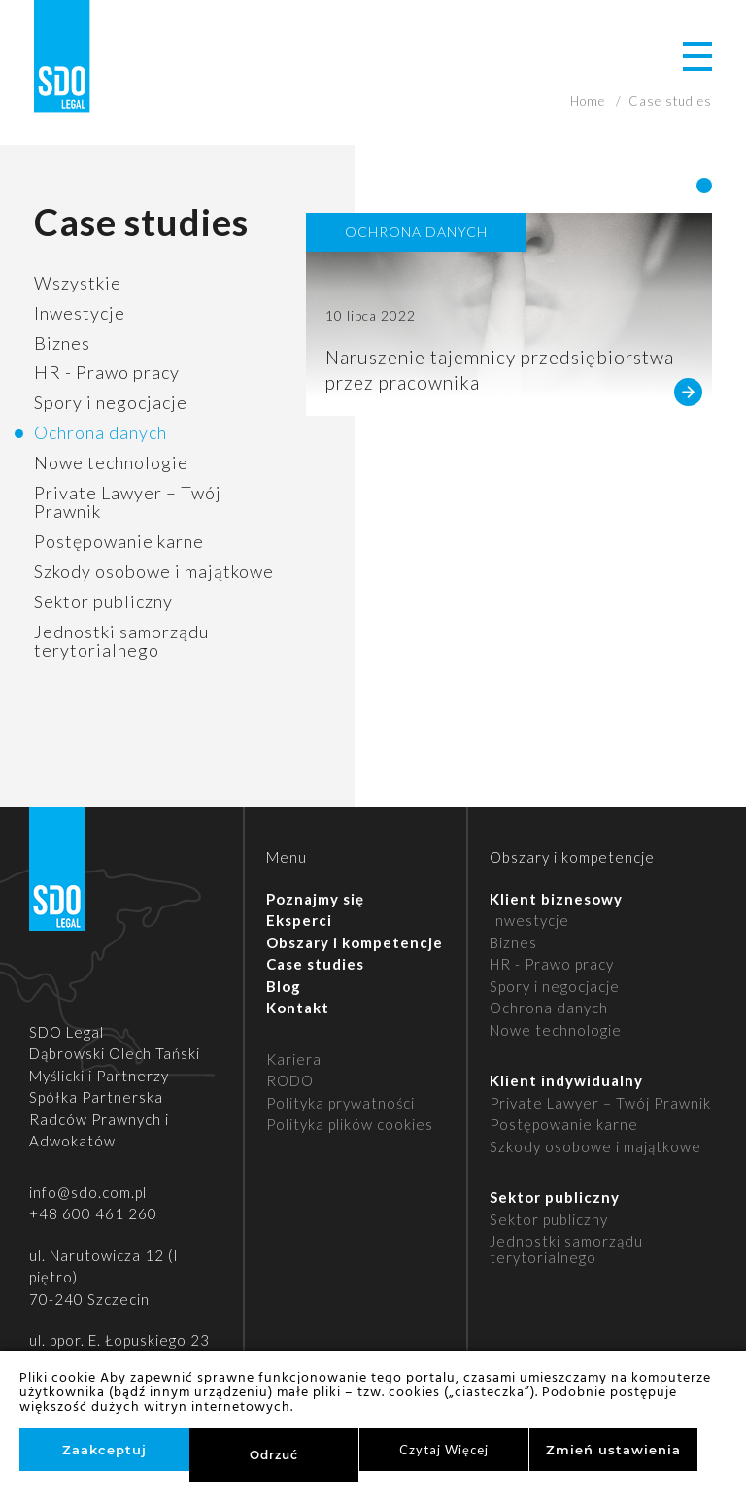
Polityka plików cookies (349, 1124)
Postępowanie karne (119, 541)
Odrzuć (274, 1455)
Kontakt (297, 1007)
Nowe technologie (111, 462)
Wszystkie (77, 282)
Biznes (62, 343)
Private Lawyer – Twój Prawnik (127, 502)
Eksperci (299, 920)
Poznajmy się (315, 898)
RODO (290, 1080)
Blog (283, 986)
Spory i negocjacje (110, 402)
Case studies (315, 964)
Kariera (294, 1059)
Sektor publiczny (103, 601)
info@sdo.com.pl (88, 1192)
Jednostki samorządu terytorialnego (121, 641)
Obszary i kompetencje (354, 942)
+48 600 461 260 (93, 1213)
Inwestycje (79, 313)
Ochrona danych (100, 432)
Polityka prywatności (340, 1102)
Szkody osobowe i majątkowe (154, 571)
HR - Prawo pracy (107, 372)
